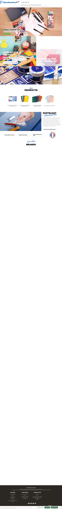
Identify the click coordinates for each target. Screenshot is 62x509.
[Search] (11, 2)
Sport (25, 495)
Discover (31, 76)
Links (12, 499)
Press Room (37, 494)
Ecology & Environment (24, 494)
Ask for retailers (41, 64)
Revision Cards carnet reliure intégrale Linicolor (13, 106)
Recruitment (13, 498)
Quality (13, 495)
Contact (37, 499)
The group (12, 496)
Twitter (53, 2)
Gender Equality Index (25, 497)
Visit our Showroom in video (37, 135)
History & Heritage (12, 494)
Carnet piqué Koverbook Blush (49, 105)
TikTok (58, 2)
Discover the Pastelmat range (49, 129)
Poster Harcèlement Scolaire (37, 496)
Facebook (51, 2)
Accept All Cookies (54, 507)
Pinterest (56, 2)
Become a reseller (12, 497)
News (37, 495)
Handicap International (24, 496)
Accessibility (25, 498)
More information (7, 33)
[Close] (61, 507)
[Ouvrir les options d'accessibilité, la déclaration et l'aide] (45, 2)
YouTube (54, 2)
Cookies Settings (40, 507)
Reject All (47, 507)
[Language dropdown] (47, 2)
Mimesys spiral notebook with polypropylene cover (25, 106)
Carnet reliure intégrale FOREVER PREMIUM (37, 106)
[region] (31, 507)
